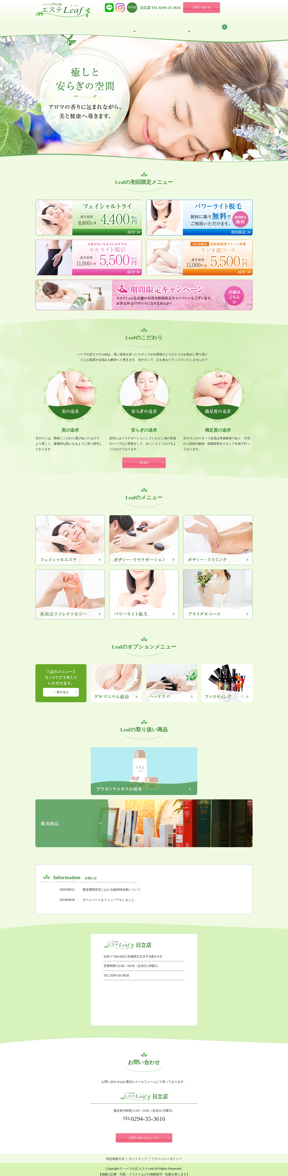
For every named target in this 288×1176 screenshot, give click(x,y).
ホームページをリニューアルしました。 (110, 895)
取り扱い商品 (197, 25)
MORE (144, 458)
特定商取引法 (115, 1154)
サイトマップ (138, 1154)
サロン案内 (76, 25)
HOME (54, 25)
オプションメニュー (164, 25)
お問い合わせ (201, 7)
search (240, 25)
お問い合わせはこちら (144, 1133)
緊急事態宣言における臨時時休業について (112, 885)
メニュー (134, 25)
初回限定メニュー (106, 25)
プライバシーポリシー (166, 1154)
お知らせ (222, 25)
